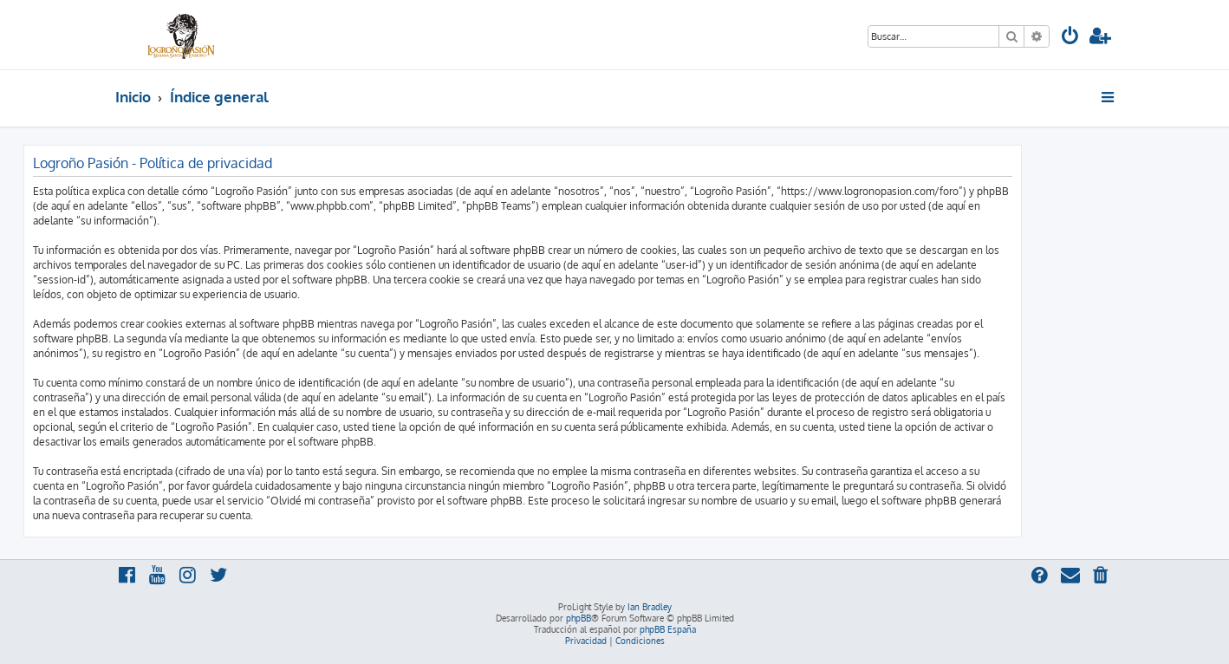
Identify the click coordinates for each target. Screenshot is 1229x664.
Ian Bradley (650, 607)
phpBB (578, 618)
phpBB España (668, 629)
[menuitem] (1070, 37)
